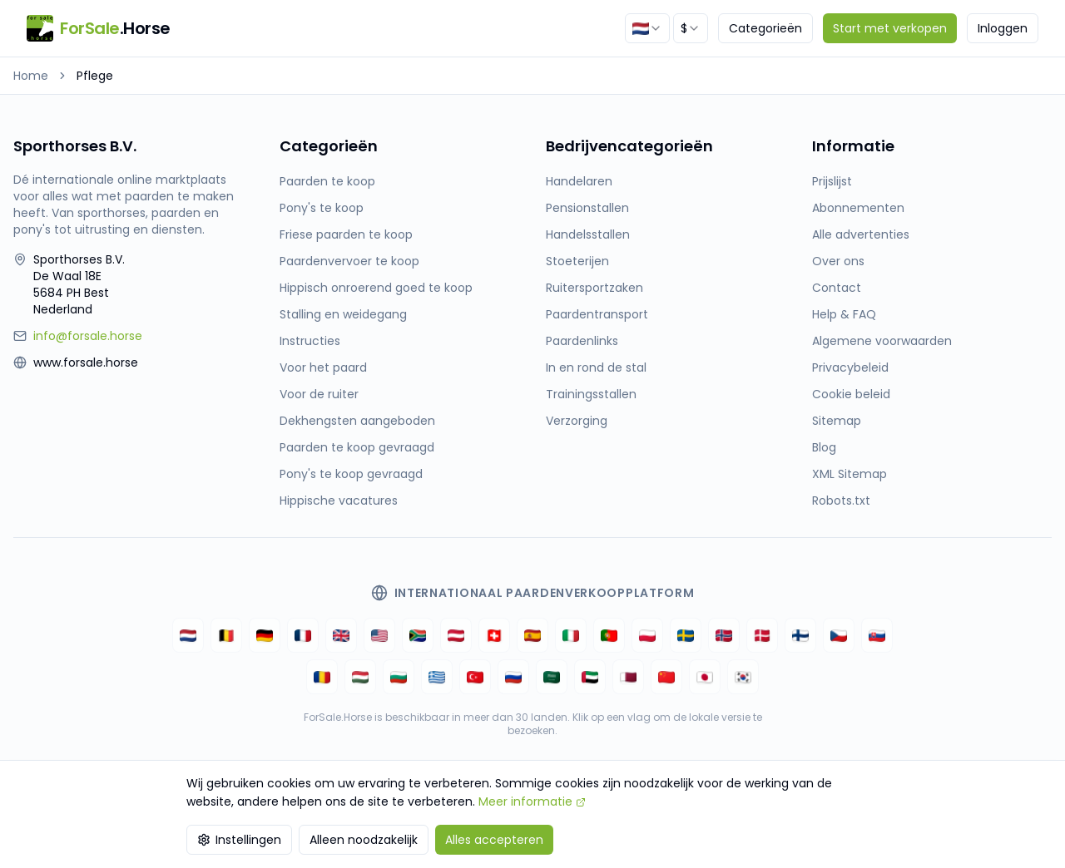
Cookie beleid (851, 394)
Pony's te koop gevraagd (351, 474)
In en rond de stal (596, 367)
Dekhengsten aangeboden (357, 420)
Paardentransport (597, 314)
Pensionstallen (587, 208)
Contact (836, 287)
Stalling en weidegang (343, 314)
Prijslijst (832, 181)
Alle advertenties (860, 234)
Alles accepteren (494, 839)
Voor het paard (323, 367)
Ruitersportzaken (594, 287)
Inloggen (1003, 28)
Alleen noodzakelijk (364, 839)
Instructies (310, 341)
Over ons (838, 261)
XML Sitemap (849, 474)
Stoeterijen (577, 261)
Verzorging (576, 420)
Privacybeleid (850, 367)
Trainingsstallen (591, 394)
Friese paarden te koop (346, 234)
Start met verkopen (890, 28)
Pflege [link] (95, 75)
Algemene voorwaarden (882, 341)
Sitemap (836, 420)
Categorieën (765, 28)
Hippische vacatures (339, 500)
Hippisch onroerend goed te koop (376, 287)
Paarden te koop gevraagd (357, 447)
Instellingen (239, 839)
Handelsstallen (588, 234)
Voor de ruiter (319, 394)
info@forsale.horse (87, 336)
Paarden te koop (327, 181)
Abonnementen (858, 208)
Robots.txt (841, 500)
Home (30, 75)
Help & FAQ (844, 314)
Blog (824, 447)
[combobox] (647, 28)
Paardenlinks (582, 341)
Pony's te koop (322, 208)
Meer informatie (532, 801)
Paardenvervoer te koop (349, 261)
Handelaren (579, 181)
